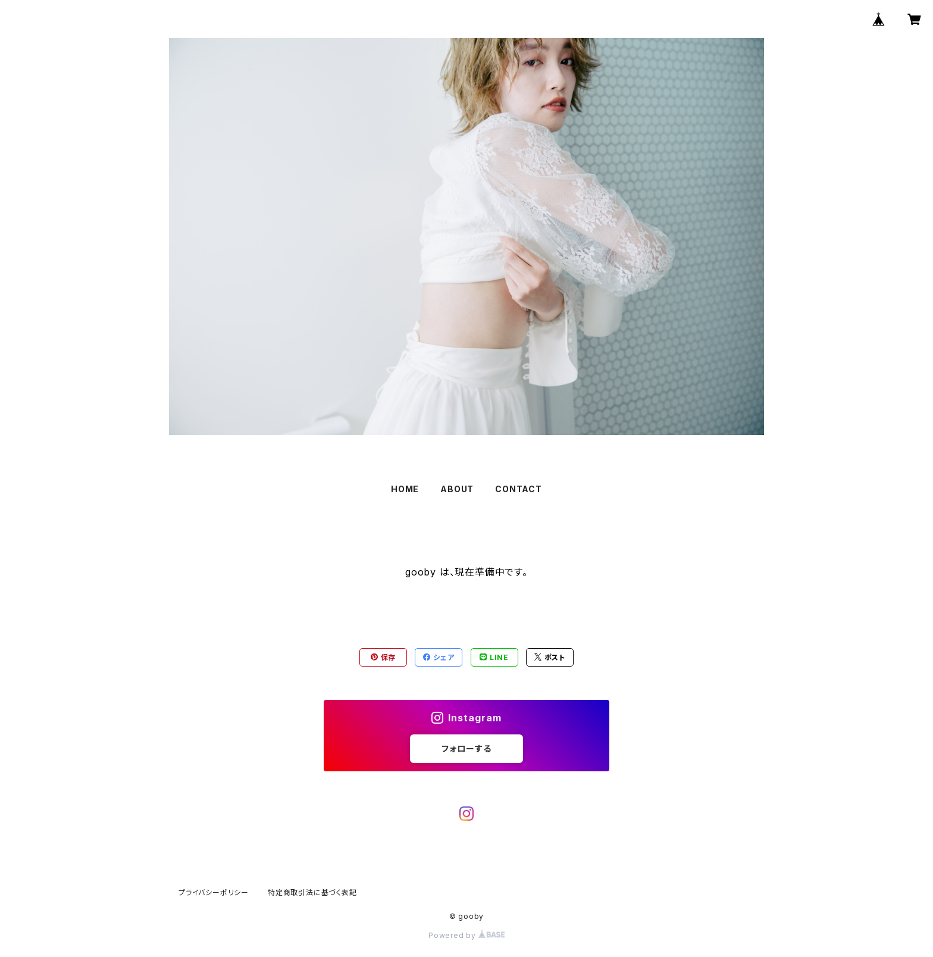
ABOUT (457, 489)
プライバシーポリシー (214, 892)
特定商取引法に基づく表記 (312, 892)
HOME (405, 489)
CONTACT (518, 489)
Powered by (466, 935)
